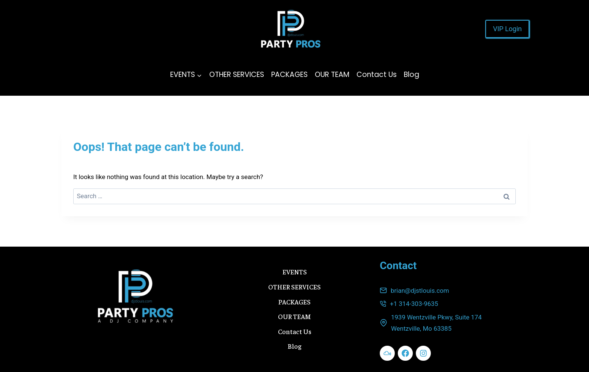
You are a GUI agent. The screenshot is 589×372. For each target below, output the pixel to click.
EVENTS (294, 271)
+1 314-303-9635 (414, 303)
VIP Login (507, 29)
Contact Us (376, 74)
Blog (411, 74)
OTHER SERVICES (236, 74)
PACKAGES (289, 74)
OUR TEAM (332, 74)
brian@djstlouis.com (420, 290)
